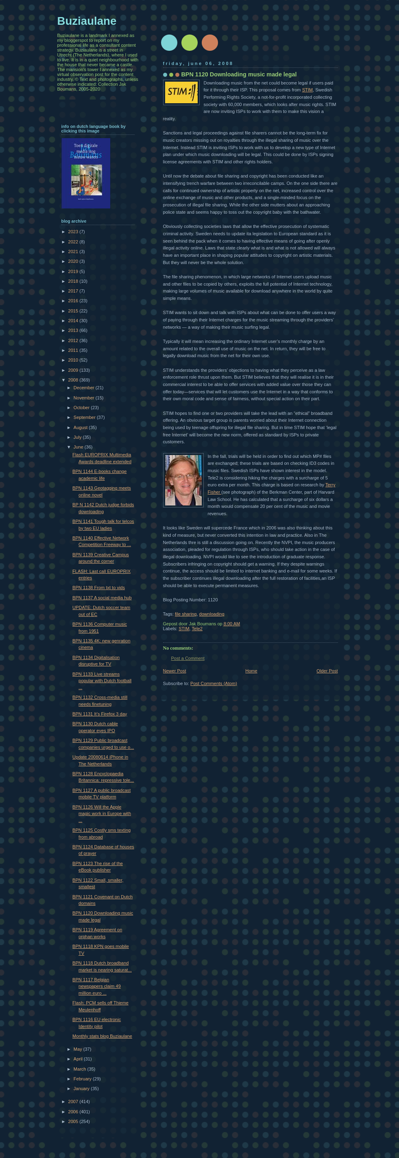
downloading (212, 614)
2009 (74, 370)
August (81, 427)
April (79, 1058)
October (82, 407)
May (78, 1049)
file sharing (185, 614)
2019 (74, 271)
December (85, 387)
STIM (307, 89)
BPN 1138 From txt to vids (98, 587)
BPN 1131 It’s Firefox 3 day (99, 713)
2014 (74, 320)
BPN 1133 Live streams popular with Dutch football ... (101, 681)
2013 (74, 330)
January (82, 1088)
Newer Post (174, 670)
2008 (74, 379)
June (79, 447)
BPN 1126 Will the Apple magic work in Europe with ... (101, 814)
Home (251, 670)
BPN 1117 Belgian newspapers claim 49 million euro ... (96, 986)
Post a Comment (188, 658)
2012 (74, 340)
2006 (74, 1111)
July (78, 437)
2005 (74, 1121)
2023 (74, 231)
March (80, 1069)
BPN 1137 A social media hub (102, 597)
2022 (74, 241)
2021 (74, 251)
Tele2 (197, 628)
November (85, 397)
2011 (74, 350)
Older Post (327, 670)
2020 (74, 261)
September (85, 417)
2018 (74, 281)
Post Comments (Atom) (213, 683)
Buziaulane (87, 21)
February (83, 1078)
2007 (74, 1101)
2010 (74, 360)
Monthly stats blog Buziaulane (102, 1036)
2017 (74, 290)
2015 (74, 310)
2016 (74, 300)
